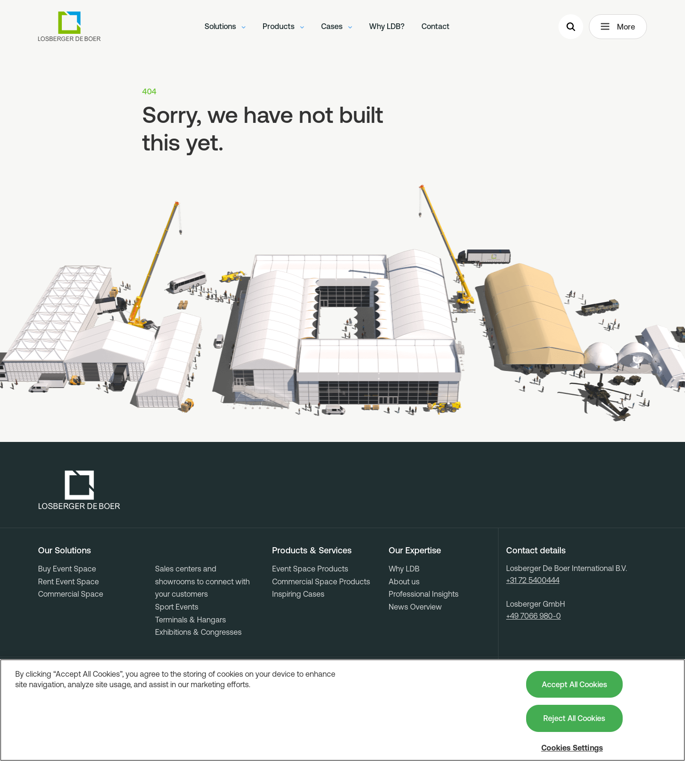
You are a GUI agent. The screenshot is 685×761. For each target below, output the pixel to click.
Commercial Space (70, 594)
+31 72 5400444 (532, 580)
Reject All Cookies (574, 718)
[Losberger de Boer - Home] (79, 490)
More (618, 26)
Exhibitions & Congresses (198, 632)
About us (404, 581)
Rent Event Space (68, 581)
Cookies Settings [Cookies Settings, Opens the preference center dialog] (572, 747)
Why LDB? (386, 26)
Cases (336, 26)
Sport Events (176, 606)
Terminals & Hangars (190, 619)
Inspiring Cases (298, 594)
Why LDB (404, 568)
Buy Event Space (67, 568)
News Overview (415, 606)
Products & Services (312, 550)
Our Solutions (64, 550)
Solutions (225, 26)
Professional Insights (424, 594)
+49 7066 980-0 (533, 615)
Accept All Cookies (574, 684)
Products (283, 26)
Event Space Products (310, 568)
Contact (435, 26)
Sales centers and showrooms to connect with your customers (202, 581)
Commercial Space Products (321, 581)
